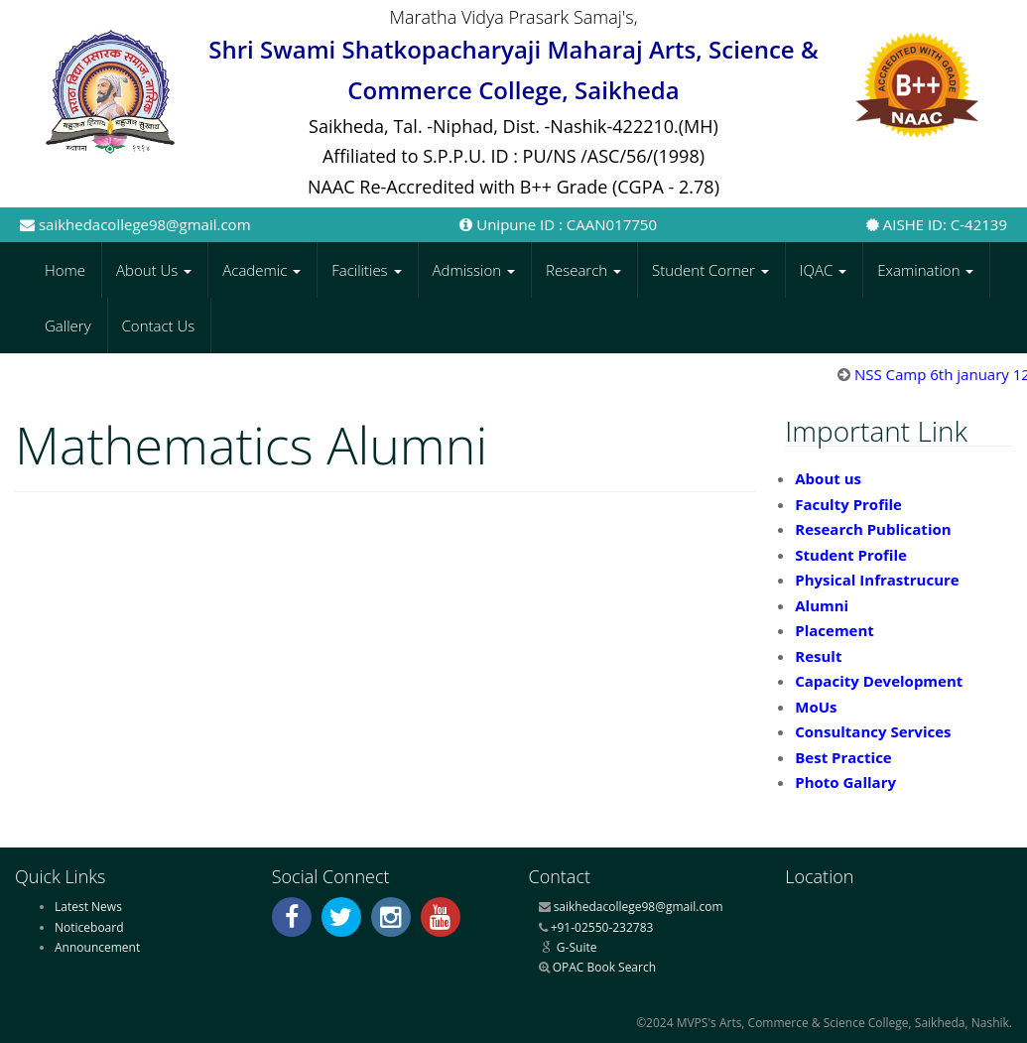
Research (583, 270)
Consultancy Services (873, 731)
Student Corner (710, 270)
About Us (154, 270)
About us (828, 478)
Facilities (366, 270)
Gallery (68, 325)
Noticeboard (89, 927)
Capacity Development (879, 681)
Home (65, 270)
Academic (261, 270)
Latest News (88, 906)
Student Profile (851, 555)
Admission (474, 270)
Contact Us (158, 325)
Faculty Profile (848, 504)
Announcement (97, 947)
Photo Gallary (845, 782)
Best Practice (843, 757)
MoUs (815, 707)
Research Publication (873, 529)
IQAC (823, 270)
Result (818, 656)
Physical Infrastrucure (877, 579)
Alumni (821, 605)
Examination (925, 270)
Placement (834, 630)
